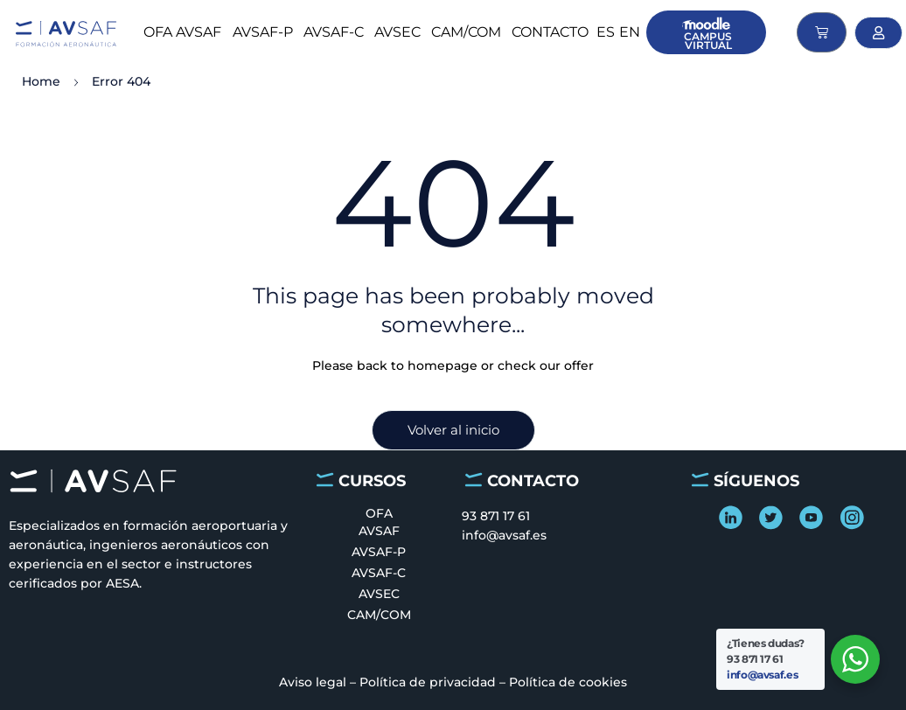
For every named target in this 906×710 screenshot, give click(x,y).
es (605, 32)
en (629, 32)
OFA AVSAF (182, 32)
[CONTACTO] (473, 479)
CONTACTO (550, 32)
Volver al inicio (453, 429)
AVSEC (397, 32)
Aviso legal (312, 682)
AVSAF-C (333, 32)
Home (41, 81)
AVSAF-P (263, 32)
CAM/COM (466, 32)
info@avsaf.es (762, 674)
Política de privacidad (427, 682)
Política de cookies (568, 682)
